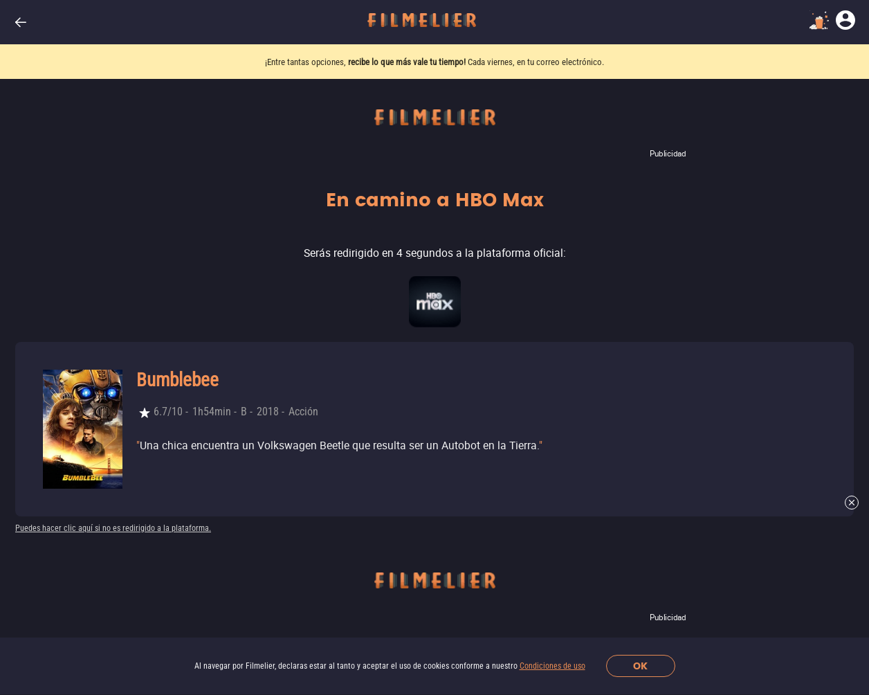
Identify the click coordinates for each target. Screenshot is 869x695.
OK (640, 666)
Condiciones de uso (552, 666)
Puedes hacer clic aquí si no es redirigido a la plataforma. (113, 528)
